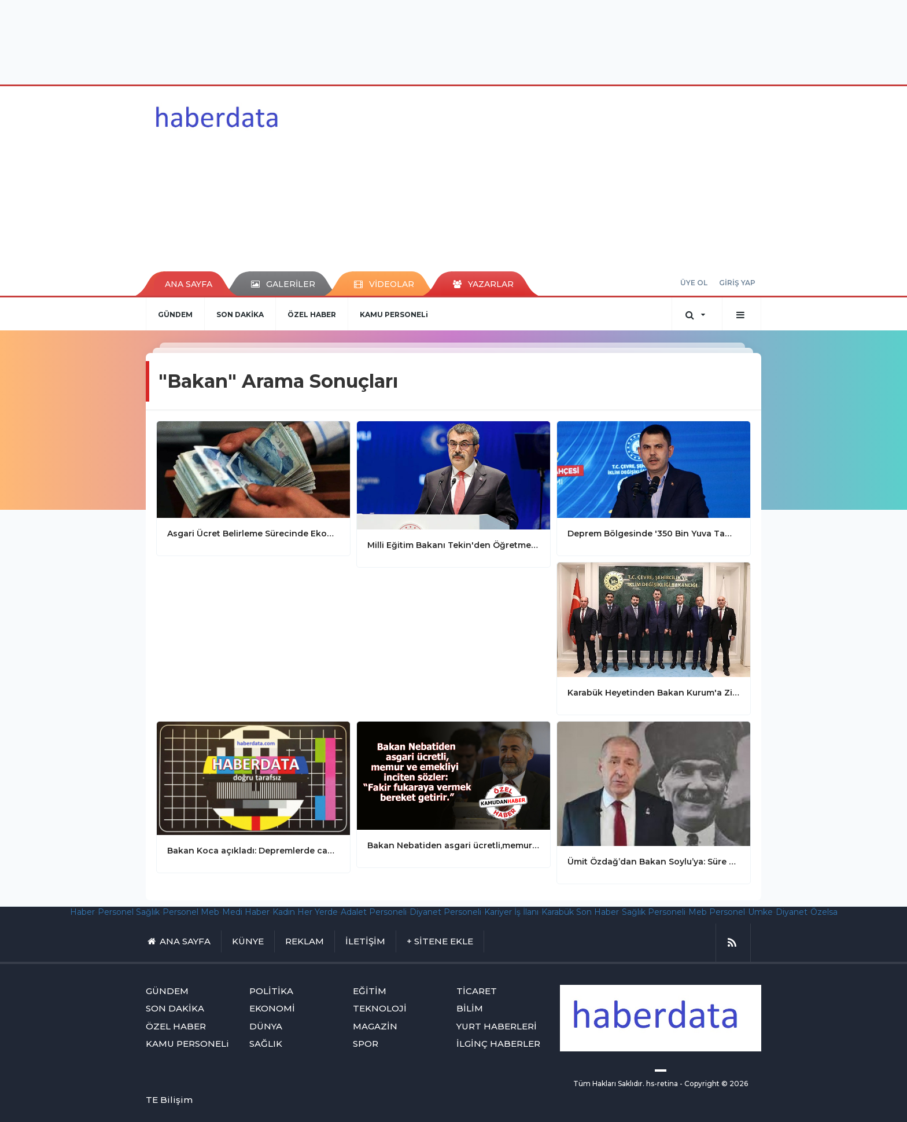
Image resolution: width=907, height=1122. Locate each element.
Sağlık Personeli (653, 912)
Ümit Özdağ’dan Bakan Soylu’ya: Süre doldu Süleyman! (653, 861)
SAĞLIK (265, 1043)
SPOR (365, 1043)
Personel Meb (191, 912)
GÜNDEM (175, 314)
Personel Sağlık (129, 912)
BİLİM (469, 1008)
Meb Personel (716, 912)
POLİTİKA (271, 990)
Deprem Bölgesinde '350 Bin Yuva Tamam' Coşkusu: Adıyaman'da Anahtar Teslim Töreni (653, 533)
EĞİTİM (369, 990)
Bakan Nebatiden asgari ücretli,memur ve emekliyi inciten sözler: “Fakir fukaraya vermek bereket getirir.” (453, 845)
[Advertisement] (453, 40)
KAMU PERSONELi (394, 314)
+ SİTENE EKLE (440, 941)
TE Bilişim (169, 1099)
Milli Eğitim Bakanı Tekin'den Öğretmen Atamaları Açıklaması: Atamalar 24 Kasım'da (453, 545)
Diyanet (792, 912)
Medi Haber (246, 912)
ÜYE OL (693, 282)
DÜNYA (265, 1026)
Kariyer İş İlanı (511, 912)
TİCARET (476, 990)
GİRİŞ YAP (737, 282)
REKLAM (304, 941)
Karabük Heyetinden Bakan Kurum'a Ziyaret (653, 692)
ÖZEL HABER (311, 314)
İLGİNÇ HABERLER (498, 1043)
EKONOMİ (272, 1008)
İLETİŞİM (365, 941)
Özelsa (824, 912)
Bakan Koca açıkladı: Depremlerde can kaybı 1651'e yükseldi (253, 850)
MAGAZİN (375, 1026)
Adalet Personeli (374, 912)
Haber (82, 912)
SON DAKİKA (240, 314)
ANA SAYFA (188, 284)
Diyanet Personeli (445, 912)
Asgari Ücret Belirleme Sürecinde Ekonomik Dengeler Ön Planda (253, 533)
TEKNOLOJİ (380, 1008)
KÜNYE (248, 941)
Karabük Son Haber (580, 912)
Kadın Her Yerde (305, 912)
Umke (760, 912)
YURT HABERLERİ (496, 1026)
